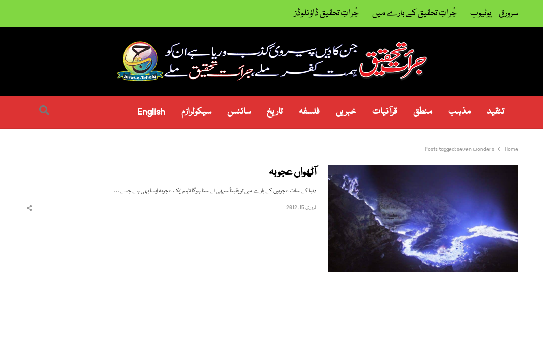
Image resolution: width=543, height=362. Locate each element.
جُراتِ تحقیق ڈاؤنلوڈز (326, 13)
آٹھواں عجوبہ (292, 173)
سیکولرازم (196, 112)
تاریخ (275, 112)
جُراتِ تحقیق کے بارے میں (414, 13)
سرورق (508, 13)
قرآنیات (384, 112)
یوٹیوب (481, 13)
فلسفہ (309, 112)
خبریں (346, 112)
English (151, 112)
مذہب (459, 112)
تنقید (495, 112)
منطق (422, 112)
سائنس (239, 112)
